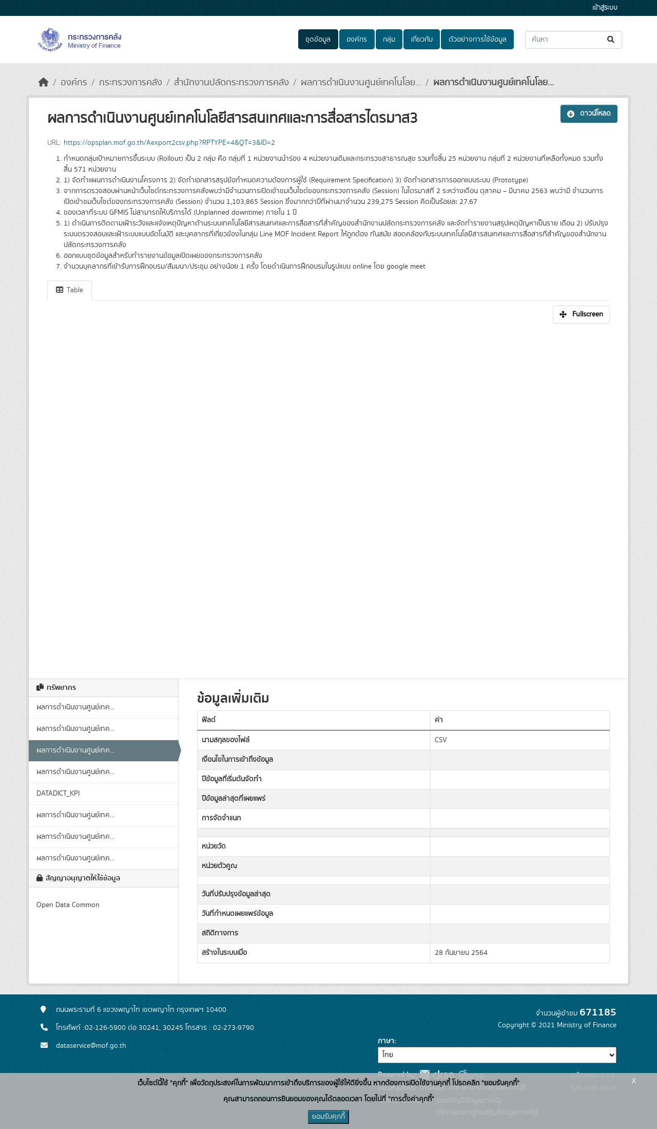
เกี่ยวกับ (422, 39)
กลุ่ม (389, 39)
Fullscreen (581, 314)
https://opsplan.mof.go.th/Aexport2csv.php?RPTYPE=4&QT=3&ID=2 (169, 143)
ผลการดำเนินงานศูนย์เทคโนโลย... (361, 82)
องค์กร (356, 39)
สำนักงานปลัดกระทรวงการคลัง (231, 82)
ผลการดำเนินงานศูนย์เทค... (75, 707)
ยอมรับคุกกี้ (328, 1117)
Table (69, 290)
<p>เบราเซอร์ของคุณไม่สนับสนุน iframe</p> (328, 496)
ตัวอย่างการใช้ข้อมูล (478, 39)
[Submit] (612, 40)
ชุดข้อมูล (318, 39)
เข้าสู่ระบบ (604, 8)
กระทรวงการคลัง (130, 82)
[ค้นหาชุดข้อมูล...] (573, 40)
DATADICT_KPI (58, 793)
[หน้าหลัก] (43, 82)
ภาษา (386, 1041)
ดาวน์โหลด (589, 113)
